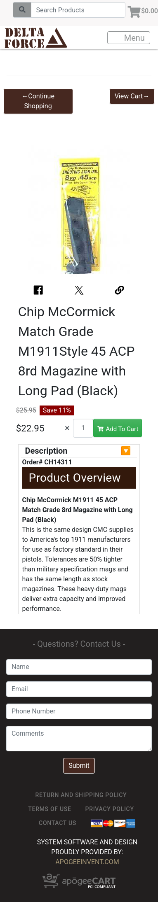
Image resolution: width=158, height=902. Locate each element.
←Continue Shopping (37, 101)
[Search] (78, 10)
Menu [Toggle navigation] (129, 38)
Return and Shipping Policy (81, 795)
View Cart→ (132, 96)
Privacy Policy (109, 809)
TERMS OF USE (49, 809)
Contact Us (57, 823)
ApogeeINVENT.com (87, 862)
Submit (78, 765)
